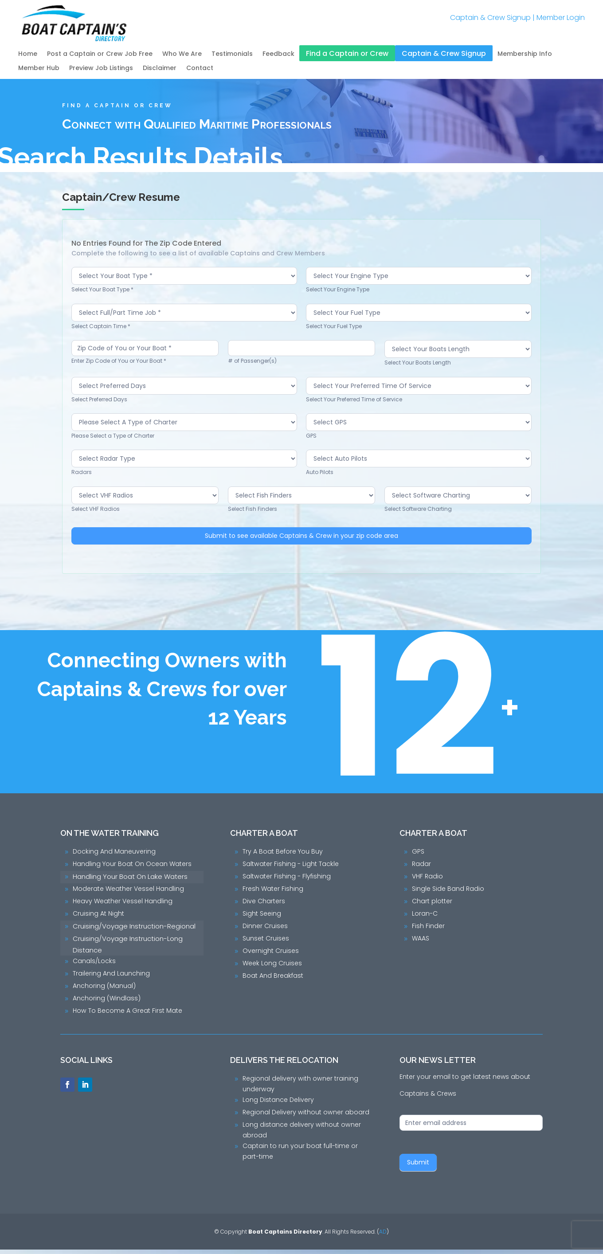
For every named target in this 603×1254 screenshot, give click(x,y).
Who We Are (182, 54)
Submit (418, 1166)
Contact (199, 68)
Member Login (560, 17)
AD (383, 1236)
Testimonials (232, 54)
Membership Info (524, 54)
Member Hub (38, 68)
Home (27, 54)
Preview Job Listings (101, 68)
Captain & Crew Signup (490, 17)
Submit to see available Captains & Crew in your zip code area (303, 540)
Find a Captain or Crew (347, 54)
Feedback (278, 54)
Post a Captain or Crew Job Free (100, 54)
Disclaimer (159, 68)
